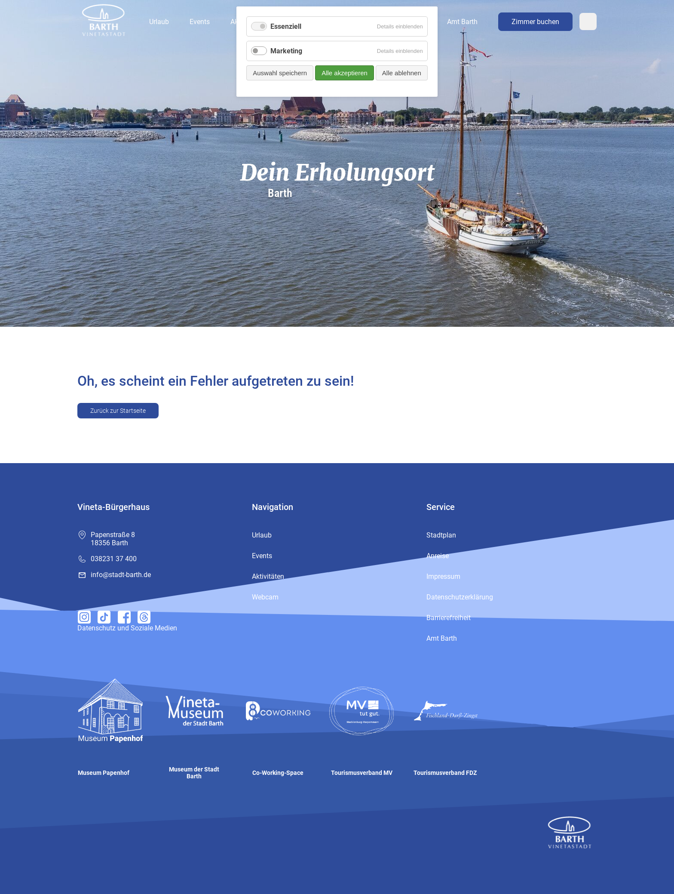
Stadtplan (441, 535)
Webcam (588, 21)
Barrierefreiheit (448, 618)
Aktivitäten (268, 576)
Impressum (443, 576)
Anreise (437, 556)
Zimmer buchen (535, 22)
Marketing (286, 51)
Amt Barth (462, 22)
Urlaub (159, 22)
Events (200, 22)
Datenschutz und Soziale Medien (127, 628)
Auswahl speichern (280, 73)
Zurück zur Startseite (118, 410)
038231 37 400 (114, 559)
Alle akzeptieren (345, 73)
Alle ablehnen (401, 73)
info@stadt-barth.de (121, 575)
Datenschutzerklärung (459, 597)
